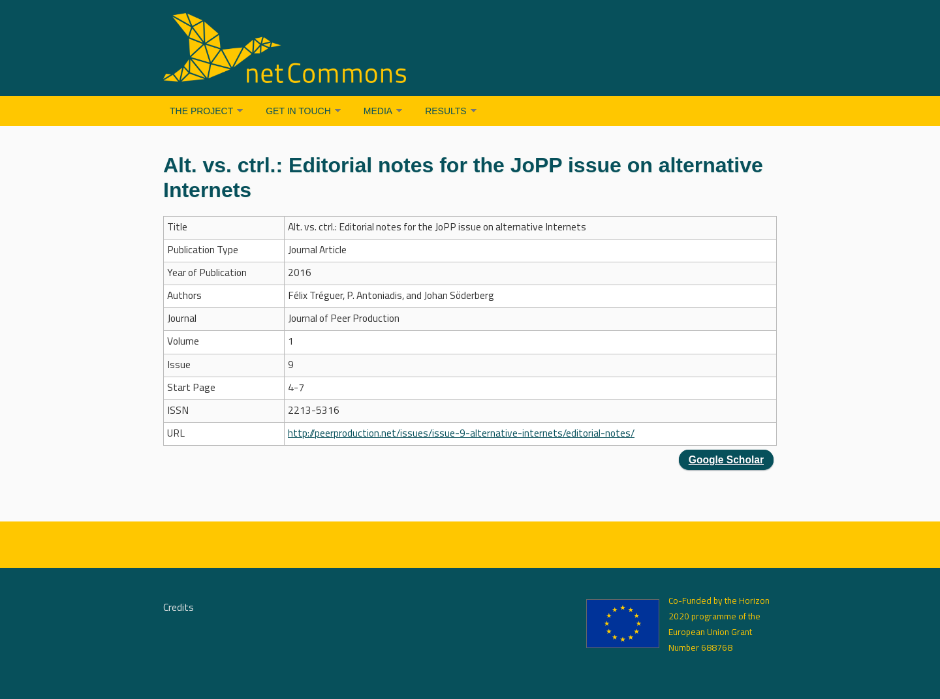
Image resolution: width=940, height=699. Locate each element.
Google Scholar (726, 459)
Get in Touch (298, 111)
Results (446, 111)
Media (378, 111)
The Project (201, 111)
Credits (178, 608)
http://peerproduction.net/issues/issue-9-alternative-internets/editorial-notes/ (461, 434)
